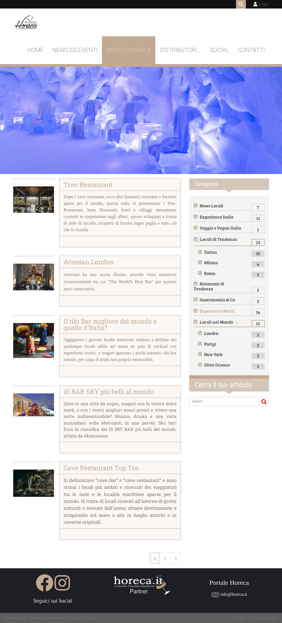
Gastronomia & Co (217, 299)
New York (213, 354)
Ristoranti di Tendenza (209, 286)
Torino (210, 252)
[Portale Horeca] (26, 22)
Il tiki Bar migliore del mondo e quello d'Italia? (110, 324)
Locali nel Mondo (216, 322)
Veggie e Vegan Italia (220, 228)
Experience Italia (217, 217)
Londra (211, 333)
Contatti (251, 50)
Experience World (217, 311)
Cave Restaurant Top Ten (101, 468)
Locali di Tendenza (218, 239)
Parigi (210, 344)
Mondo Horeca (128, 50)
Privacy (240, 618)
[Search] (223, 401)
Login (264, 4)
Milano (211, 262)
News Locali (211, 205)
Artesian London (89, 262)
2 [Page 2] (165, 558)
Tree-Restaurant (88, 184)
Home (35, 50)
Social (219, 50)
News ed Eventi (74, 50)
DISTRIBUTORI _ (180, 50)
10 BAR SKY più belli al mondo (109, 391)
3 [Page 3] (176, 558)
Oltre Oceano (217, 365)
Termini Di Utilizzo (264, 618)
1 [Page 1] (155, 558)
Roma (209, 273)
